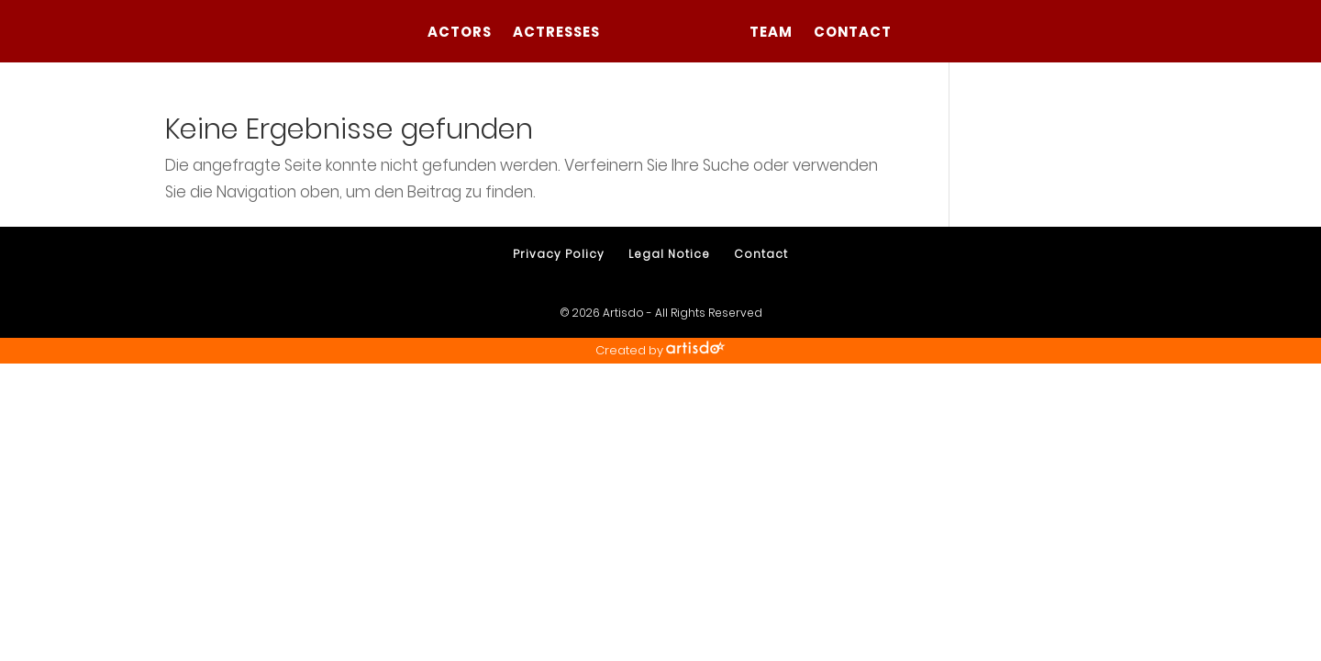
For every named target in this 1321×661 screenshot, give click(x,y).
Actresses (556, 33)
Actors (459, 33)
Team (771, 33)
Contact (853, 33)
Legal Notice (669, 254)
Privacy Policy (559, 254)
